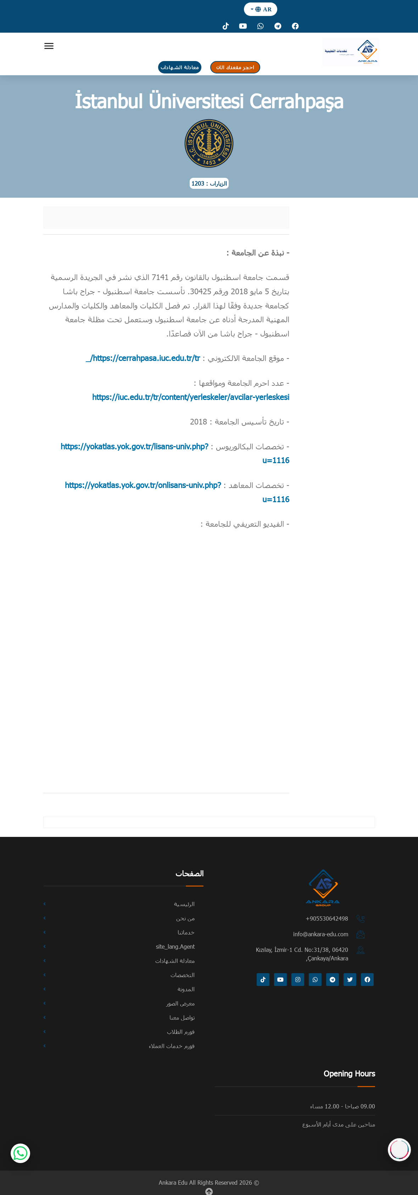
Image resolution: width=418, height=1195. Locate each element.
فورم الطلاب (181, 1031)
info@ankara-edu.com (320, 934)
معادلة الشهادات (180, 67)
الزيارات (218, 183)
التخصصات (183, 975)
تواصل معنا (182, 1017)
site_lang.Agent (175, 946)
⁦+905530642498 (327, 918)
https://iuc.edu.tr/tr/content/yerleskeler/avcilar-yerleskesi (190, 396)
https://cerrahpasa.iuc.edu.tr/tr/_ (143, 357)
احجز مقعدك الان (235, 67)
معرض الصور (180, 1003)
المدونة (186, 989)
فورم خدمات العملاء (172, 1045)
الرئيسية (184, 904)
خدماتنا (186, 932)
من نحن (185, 918)
